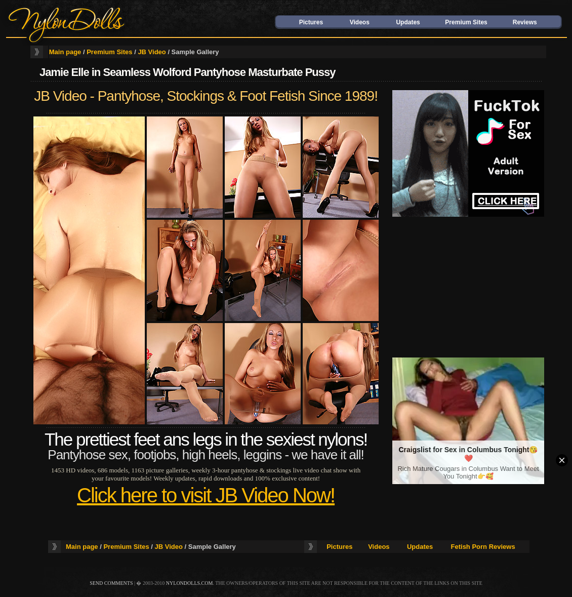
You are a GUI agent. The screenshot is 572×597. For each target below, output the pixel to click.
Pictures (311, 22)
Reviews (525, 22)
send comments (111, 583)
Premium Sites (466, 22)
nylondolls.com (189, 583)
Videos (360, 22)
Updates (408, 22)
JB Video (152, 52)
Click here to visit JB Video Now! (206, 495)
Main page (65, 52)
